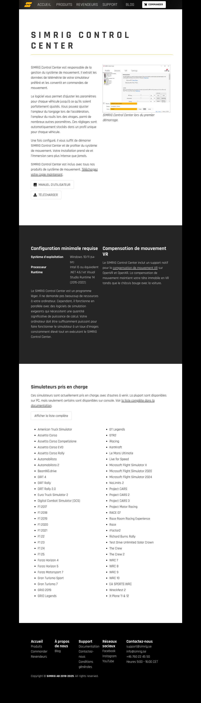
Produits (64, 4)
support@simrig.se (139, 646)
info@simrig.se (136, 651)
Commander (39, 651)
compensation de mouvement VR (135, 268)
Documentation (89, 646)
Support (109, 4)
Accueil (44, 4)
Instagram (109, 656)
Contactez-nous (139, 641)
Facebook (108, 651)
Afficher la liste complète (51, 416)
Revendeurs (87, 4)
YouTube (108, 661)
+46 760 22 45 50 (138, 656)
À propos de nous (62, 644)
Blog (130, 4)
